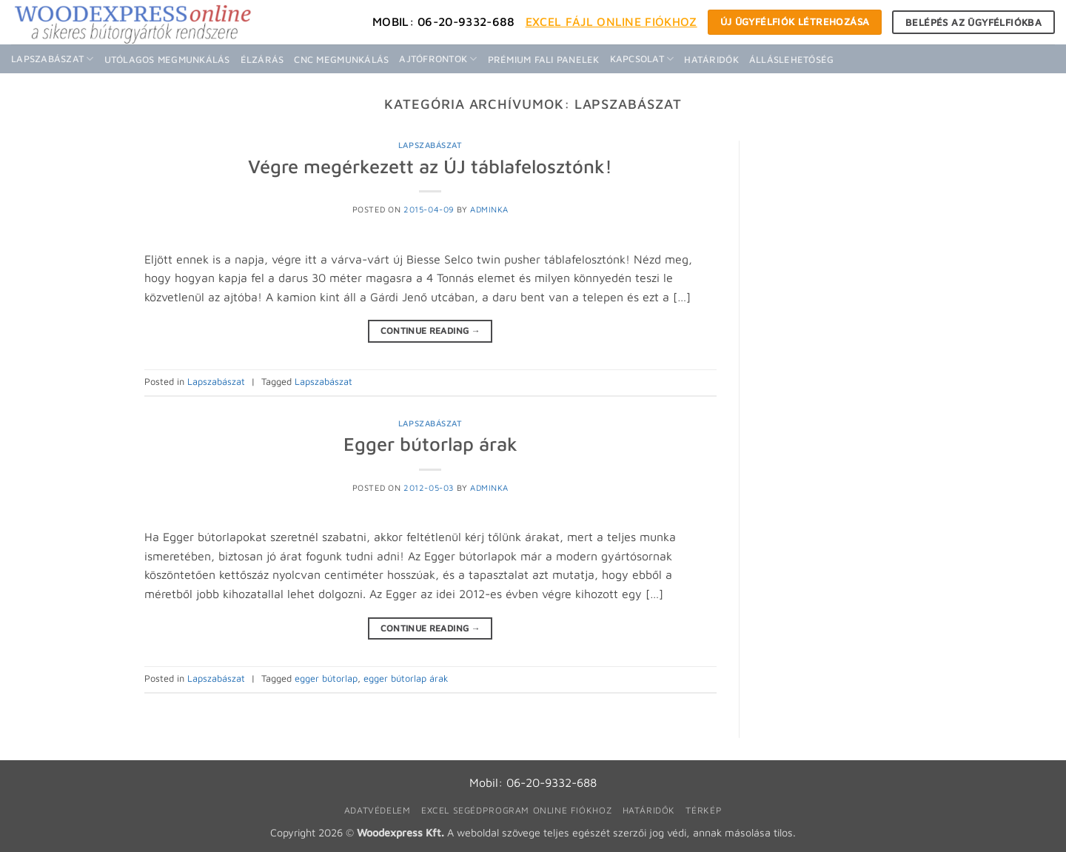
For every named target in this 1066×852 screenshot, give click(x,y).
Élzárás (262, 59)
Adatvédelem (377, 810)
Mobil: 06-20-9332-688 (443, 21)
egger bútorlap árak (406, 678)
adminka (489, 209)
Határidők (711, 59)
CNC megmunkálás (341, 59)
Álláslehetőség (791, 59)
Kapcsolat (642, 59)
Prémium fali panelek (544, 59)
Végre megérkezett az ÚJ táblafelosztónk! (430, 166)
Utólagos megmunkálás (167, 59)
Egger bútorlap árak (430, 443)
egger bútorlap (326, 678)
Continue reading (431, 330)
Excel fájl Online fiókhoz (611, 21)
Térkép (703, 810)
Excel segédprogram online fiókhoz (516, 810)
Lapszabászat (52, 59)
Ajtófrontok (438, 59)
